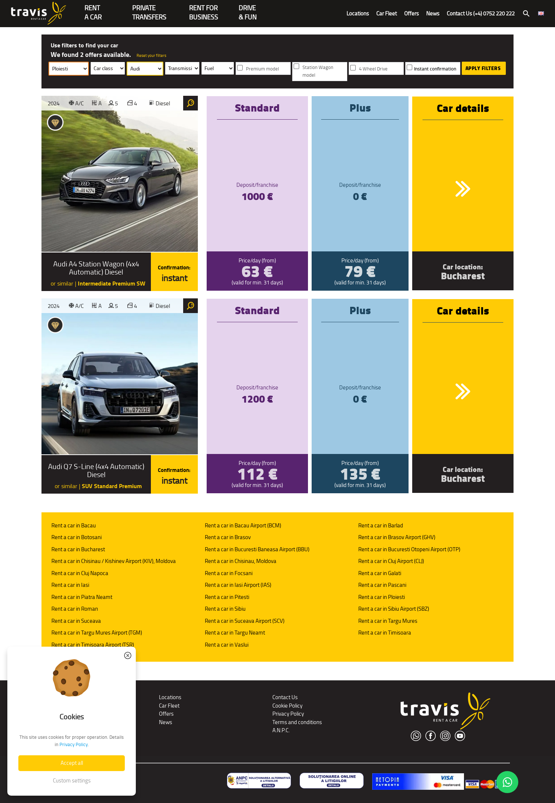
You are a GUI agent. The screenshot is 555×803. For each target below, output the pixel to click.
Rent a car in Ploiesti (381, 597)
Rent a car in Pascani (382, 584)
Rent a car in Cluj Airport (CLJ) (391, 561)
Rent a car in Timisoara (384, 632)
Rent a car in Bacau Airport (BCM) (243, 525)
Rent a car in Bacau (73, 525)
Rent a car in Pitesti (227, 597)
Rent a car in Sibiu (225, 608)
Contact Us (285, 697)
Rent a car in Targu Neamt (235, 632)
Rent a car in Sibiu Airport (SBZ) (393, 608)
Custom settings (72, 780)
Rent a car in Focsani (229, 573)
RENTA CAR (93, 9)
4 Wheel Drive (373, 69)
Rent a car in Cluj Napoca (79, 573)
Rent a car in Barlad (380, 525)
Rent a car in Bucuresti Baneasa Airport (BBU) (257, 549)
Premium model (262, 69)
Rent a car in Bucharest (78, 549)
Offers (411, 13)
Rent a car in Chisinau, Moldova (240, 561)
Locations (358, 13)
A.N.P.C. (281, 730)
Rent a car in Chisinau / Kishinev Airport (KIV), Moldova (113, 561)
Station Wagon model (317, 71)
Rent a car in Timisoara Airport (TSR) (92, 644)
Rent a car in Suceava (76, 620)
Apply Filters (483, 68)
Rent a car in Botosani (76, 537)
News (432, 13)
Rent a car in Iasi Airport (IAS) (238, 584)
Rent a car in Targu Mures (387, 620)
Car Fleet (386, 13)
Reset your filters (151, 55)
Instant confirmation (435, 69)
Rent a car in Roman (74, 608)
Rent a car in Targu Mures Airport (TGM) (96, 632)
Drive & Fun (248, 9)
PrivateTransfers (149, 9)
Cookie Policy (287, 705)
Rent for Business (203, 9)
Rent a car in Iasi (70, 584)
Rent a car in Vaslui (227, 644)
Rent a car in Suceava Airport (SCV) (244, 620)
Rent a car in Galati (379, 573)
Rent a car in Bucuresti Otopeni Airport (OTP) (409, 549)
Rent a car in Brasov (228, 537)
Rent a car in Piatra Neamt (81, 597)
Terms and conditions (297, 722)
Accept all (72, 762)
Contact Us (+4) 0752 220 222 (481, 13)
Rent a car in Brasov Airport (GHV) (396, 537)
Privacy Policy (288, 713)
